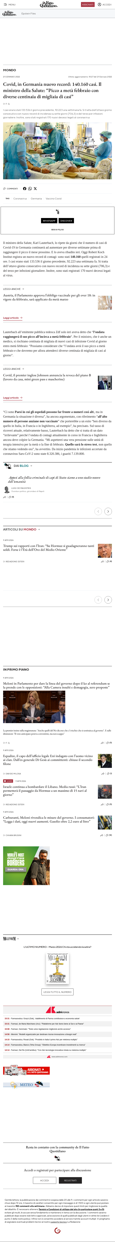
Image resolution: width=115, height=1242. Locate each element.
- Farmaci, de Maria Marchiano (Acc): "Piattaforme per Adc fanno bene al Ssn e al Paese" (44, 1024)
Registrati (70, 1180)
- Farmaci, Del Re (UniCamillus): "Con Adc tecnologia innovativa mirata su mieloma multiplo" (45, 1050)
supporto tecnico (59, 1221)
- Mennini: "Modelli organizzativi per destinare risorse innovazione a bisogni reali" (41, 1034)
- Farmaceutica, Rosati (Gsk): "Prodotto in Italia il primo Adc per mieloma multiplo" (41, 1040)
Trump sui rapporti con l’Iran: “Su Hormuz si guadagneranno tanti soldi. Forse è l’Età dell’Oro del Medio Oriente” (48, 548)
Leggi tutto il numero (57, 992)
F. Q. (6, 104)
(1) (109, 773)
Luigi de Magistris (21, 488)
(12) (109, 835)
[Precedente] (98, 511)
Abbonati (87, 4)
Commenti (10, 188)
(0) (109, 743)
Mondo (9, 70)
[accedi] (105, 4)
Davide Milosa (12, 774)
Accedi (44, 1180)
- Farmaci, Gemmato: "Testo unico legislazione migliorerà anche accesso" (38, 1029)
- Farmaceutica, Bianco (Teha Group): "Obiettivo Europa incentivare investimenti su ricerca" (45, 1045)
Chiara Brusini (12, 835)
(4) (11, 497)
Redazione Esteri (13, 561)
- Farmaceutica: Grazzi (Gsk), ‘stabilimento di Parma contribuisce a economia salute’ (42, 1018)
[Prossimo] (108, 511)
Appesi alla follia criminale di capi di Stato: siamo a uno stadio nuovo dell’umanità (54, 479)
